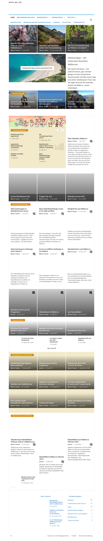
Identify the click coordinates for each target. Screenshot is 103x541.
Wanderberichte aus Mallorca (84, 342)
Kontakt (74, 538)
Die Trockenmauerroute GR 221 (45, 136)
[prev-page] (12, 490)
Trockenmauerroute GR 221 (77, 506)
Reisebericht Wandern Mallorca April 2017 (20, 332)
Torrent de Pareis (46, 405)
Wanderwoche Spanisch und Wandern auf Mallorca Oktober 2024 (50, 101)
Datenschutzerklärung (85, 538)
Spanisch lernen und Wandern (77, 516)
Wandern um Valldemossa (21, 387)
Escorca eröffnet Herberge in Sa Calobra (51, 252)
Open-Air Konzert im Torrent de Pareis (79, 404)
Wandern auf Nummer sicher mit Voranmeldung (50, 46)
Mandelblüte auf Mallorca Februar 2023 (78, 443)
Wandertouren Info (76, 196)
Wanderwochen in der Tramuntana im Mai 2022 (28, 481)
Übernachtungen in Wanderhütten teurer (19, 210)
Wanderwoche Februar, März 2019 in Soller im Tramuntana (46, 146)
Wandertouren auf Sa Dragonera (20, 313)
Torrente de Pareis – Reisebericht (28, 342)
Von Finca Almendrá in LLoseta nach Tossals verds (79, 385)
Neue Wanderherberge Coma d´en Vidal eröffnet (44, 156)
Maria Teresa (15, 50)
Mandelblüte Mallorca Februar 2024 (51, 460)
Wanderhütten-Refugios (75, 513)
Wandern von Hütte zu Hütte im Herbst (79, 103)
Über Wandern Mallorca (77, 138)
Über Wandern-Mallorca (26, 17)
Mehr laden (37, 165)
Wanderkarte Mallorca (49, 314)
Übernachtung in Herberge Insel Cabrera (22, 252)
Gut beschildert (75, 314)
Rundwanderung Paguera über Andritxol (21, 367)
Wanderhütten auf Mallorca (79, 251)
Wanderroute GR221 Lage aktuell (17, 135)
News (69, 509)
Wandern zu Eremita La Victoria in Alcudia (48, 385)
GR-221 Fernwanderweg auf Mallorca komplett (78, 46)
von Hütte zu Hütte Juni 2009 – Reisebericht (56, 342)
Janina (13, 317)
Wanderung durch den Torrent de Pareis (77, 367)
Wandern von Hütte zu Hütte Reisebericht (51, 332)
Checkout (56, 22)
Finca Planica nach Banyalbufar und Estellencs (22, 404)
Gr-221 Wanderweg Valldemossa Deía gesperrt (56, 524)
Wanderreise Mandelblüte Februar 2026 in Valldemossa (22, 45)
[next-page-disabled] (15, 490)
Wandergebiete (58, 17)
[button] (90, 19)
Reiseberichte (72, 520)
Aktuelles (71, 503)
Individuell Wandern (19, 130)
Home (12, 17)
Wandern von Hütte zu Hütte (17, 155)
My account (66, 22)
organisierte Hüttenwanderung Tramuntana (16, 146)
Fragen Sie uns (16, 22)
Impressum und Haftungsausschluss (37, 22)
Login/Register (78, 22)
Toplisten (71, 17)
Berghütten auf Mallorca (78, 209)
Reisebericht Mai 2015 (77, 333)
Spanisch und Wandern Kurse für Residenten (22, 103)
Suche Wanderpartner (20, 196)
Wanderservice (43, 17)
